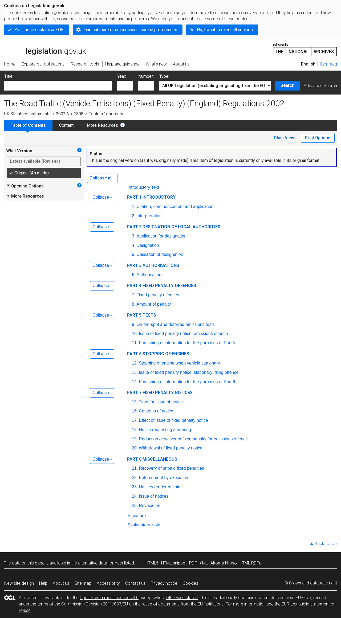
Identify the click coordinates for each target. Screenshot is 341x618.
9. (133, 324)
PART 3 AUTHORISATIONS (153, 265)
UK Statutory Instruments (27, 113)
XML (204, 563)
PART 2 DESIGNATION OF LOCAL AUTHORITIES (173, 226)
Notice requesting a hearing (165, 429)
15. (135, 402)
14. (135, 381)
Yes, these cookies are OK (39, 29)
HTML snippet (173, 563)
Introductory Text (143, 187)
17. (135, 420)
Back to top (326, 543)
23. (135, 487)
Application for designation (161, 236)
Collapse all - (102, 178)
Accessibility (108, 583)
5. (133, 254)
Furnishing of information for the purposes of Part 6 (187, 381)
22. (135, 477)
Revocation (149, 505)
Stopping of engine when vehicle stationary (179, 363)
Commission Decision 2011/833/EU (94, 604)
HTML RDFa (250, 563)
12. (135, 363)
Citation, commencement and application (174, 206)
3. (133, 236)
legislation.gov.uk (45, 49)
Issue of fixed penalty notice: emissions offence (183, 333)
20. (135, 448)
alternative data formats (100, 563)
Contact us (135, 583)
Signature (137, 515)
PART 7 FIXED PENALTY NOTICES (160, 392)
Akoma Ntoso (223, 563)
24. (135, 496)
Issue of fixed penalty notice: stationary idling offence (188, 372)
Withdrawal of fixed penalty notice (170, 448)
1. (133, 206)
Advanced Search (320, 85)
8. (133, 304)
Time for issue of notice (161, 402)
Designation (147, 245)
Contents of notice (156, 411)
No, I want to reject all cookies (225, 29)
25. (135, 505)
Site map (83, 583)
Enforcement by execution (163, 477)
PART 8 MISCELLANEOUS (152, 459)
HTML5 (152, 563)
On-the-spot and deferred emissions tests (175, 324)
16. (135, 411)
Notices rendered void (159, 487)
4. (133, 245)
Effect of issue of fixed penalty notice (173, 420)
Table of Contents (28, 125)
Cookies (190, 583)
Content (66, 125)
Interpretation (148, 216)
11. (135, 343)
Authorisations (149, 274)
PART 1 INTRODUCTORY (151, 197)
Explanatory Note (144, 525)
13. (135, 372)
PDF (193, 563)
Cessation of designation (159, 254)
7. (133, 295)
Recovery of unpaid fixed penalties (171, 468)
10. (135, 333)
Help (43, 583)
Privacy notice (164, 583)
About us (61, 583)
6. (133, 274)
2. (133, 216)
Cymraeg (328, 64)
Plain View (284, 137)
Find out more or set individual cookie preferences (130, 29)
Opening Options (25, 186)
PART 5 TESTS (141, 315)
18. (135, 429)
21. (135, 468)
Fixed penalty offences (157, 295)
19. (135, 439)
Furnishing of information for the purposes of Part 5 (187, 343)
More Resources (102, 125)
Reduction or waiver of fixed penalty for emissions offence (193, 439)
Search (287, 85)
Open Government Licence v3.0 (109, 597)
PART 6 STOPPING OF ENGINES (158, 353)
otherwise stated (182, 597)
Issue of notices (153, 496)
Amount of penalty (153, 304)
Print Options (317, 137)
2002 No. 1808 (69, 113)
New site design (19, 583)
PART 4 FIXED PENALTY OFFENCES (161, 285)
